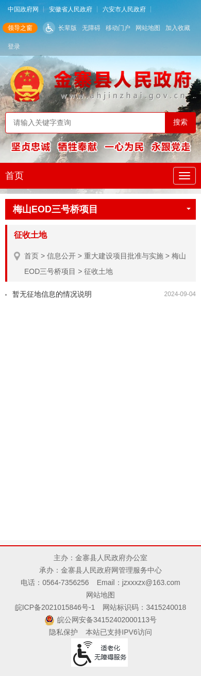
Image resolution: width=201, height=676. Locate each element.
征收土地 (98, 271)
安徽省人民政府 (70, 9)
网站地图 (148, 28)
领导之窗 (20, 28)
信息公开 (61, 256)
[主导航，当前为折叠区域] (184, 176)
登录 (14, 46)
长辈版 (67, 28)
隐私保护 (63, 632)
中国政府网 (23, 9)
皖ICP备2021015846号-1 (55, 607)
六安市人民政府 (124, 9)
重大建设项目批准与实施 (123, 256)
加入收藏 (177, 28)
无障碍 (91, 28)
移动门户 (118, 28)
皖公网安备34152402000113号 (107, 620)
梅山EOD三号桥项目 (102, 209)
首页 (14, 176)
